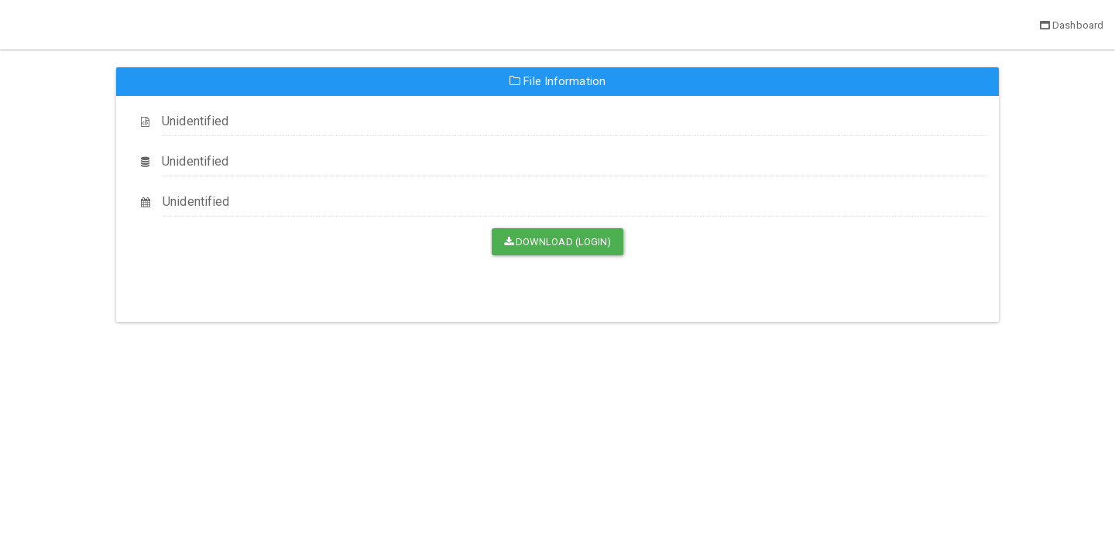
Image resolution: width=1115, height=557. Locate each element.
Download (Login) (558, 242)
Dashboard (1071, 25)
